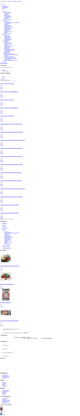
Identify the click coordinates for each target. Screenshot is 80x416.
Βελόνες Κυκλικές (8, 15)
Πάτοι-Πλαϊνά (7, 48)
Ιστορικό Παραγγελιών (6, 401)
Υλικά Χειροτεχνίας (5, 52)
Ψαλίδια (6, 32)
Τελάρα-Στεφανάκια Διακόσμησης (10, 57)
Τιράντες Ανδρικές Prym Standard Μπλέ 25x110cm (10, 180)
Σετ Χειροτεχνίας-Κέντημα (9, 56)
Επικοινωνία (4, 392)
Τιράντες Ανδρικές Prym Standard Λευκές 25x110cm (11, 156)
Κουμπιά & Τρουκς (8, 25)
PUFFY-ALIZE (7, 13)
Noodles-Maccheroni (8, 12)
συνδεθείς (9, 1)
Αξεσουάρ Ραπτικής (8, 23)
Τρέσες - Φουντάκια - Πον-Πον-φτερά (11, 58)
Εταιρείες (4, 382)
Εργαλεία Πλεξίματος (8, 16)
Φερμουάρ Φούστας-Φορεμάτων (7, 284)
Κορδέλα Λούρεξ (7, 36)
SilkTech (10, 404)
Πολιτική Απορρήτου (5, 377)
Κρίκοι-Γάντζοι (7, 46)
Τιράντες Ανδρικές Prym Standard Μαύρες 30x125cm (11, 148)
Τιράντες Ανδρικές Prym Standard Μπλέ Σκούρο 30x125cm (12, 188)
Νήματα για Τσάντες (8, 47)
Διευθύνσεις (4, 399)
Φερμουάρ (6, 30)
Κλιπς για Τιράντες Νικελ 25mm (7, 83)
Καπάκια (6, 44)
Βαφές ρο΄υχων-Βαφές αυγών (9, 53)
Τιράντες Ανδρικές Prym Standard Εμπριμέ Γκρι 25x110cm (12, 140)
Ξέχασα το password (5, 390)
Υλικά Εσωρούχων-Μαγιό (9, 237)
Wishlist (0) (4, 5)
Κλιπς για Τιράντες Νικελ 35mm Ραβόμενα (9, 107)
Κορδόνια (6, 55)
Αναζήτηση (4, 394)
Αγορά (3, 8)
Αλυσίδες (6, 41)
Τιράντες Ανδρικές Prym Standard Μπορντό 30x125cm (11, 132)
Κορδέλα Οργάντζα (8, 37)
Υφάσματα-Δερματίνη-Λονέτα (10, 50)
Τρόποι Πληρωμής (5, 376)
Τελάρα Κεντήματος (8, 33)
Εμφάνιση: (2, 79)
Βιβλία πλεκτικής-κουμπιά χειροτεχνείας (11, 54)
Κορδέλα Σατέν (7, 38)
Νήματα (6, 18)
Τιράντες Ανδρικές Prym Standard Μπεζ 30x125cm (10, 172)
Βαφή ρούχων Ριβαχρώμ (5, 302)
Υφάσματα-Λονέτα (8, 29)
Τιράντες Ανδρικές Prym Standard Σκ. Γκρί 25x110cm (11, 196)
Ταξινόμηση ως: (3, 80)
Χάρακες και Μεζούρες (8, 31)
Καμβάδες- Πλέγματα (8, 43)
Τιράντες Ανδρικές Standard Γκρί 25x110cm (9, 204)
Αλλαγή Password (5, 391)
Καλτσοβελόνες (7, 17)
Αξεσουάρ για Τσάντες (8, 42)
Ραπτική (3, 20)
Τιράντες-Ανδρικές (8, 26)
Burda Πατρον (7, 21)
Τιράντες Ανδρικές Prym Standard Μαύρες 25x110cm (11, 164)
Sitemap (3, 385)
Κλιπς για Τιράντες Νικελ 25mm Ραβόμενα (9, 91)
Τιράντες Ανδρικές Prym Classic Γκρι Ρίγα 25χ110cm (11, 124)
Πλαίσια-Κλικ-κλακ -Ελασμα (9, 49)
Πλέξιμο (3, 11)
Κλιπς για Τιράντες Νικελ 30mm (7, 99)
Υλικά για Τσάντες (5, 40)
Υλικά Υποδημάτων (8, 28)
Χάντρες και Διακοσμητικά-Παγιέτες (11, 60)
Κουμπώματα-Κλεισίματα (9, 45)
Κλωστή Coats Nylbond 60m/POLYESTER (9, 320)
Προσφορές (4, 61)
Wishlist (3, 384)
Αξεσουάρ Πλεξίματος (8, 19)
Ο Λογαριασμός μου (5, 6)
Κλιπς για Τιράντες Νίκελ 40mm (7, 115)
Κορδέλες (4, 34)
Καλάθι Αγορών (5, 7)
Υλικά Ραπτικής (7, 27)
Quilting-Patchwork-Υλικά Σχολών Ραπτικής (12, 22)
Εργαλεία (6, 24)
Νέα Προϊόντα (4, 386)
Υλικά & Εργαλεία (8, 59)
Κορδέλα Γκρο (7, 35)
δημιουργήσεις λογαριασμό (17, 1)
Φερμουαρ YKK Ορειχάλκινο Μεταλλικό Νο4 (9, 266)
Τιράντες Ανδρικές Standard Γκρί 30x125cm (9, 213)
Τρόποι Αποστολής (5, 375)
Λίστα (3, 77)
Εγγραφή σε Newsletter (6, 400)
